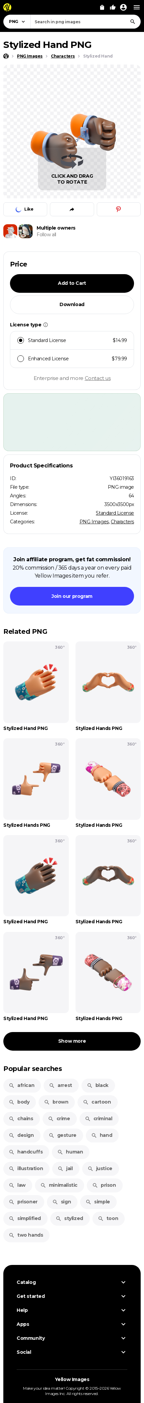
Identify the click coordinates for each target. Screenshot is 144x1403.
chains (21, 1119)
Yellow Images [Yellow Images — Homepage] (72, 1379)
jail (65, 1168)
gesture (62, 1135)
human (70, 1152)
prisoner (23, 1202)
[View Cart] (102, 7)
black (97, 1085)
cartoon (97, 1102)
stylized (69, 1218)
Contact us (98, 378)
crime (59, 1119)
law (17, 1185)
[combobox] (85, 21)
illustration (26, 1168)
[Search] (133, 22)
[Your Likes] (113, 7)
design (21, 1135)
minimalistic (58, 1185)
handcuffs (26, 1152)
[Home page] (6, 56)
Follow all (46, 235)
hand (101, 1135)
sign (61, 1202)
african (21, 1085)
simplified (25, 1218)
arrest (60, 1085)
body (19, 1102)
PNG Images (94, 522)
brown (56, 1102)
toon (108, 1218)
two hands (26, 1235)
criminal (98, 1119)
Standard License (115, 513)
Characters (122, 522)
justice (99, 1168)
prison (104, 1185)
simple (97, 1202)
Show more (72, 1041)
